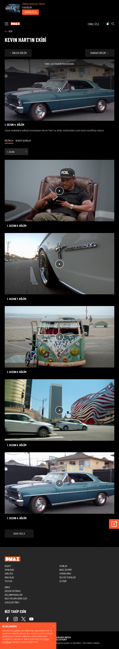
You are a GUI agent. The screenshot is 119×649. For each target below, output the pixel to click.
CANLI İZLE (93, 24)
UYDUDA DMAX (65, 573)
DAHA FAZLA (19, 533)
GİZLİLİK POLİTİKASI (13, 590)
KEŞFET (8, 565)
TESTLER (8, 581)
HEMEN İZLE (30, 12)
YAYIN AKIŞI (9, 569)
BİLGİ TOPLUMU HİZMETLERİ (16, 598)
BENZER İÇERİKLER (23, 140)
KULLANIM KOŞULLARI (13, 594)
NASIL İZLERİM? (65, 569)
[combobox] (16, 151)
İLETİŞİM (62, 581)
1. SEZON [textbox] (10, 151)
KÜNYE (7, 587)
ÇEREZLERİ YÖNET (12, 602)
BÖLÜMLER (9, 140)
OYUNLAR (63, 565)
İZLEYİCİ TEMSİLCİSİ (67, 577)
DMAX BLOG (9, 577)
